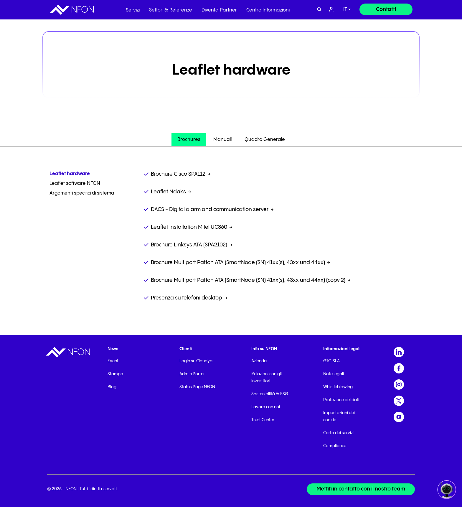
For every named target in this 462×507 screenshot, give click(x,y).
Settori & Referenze (170, 10)
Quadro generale (265, 139)
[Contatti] (385, 9)
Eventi (113, 361)
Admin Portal (191, 374)
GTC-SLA (331, 361)
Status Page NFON (197, 387)
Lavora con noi (265, 407)
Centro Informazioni (268, 10)
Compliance (334, 446)
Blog (112, 387)
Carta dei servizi (338, 433)
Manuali (222, 139)
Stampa (115, 374)
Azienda (259, 361)
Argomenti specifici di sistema (82, 193)
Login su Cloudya (195, 361)
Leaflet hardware (70, 173)
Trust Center (262, 420)
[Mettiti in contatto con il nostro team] (360, 489)
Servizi (133, 10)
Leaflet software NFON (75, 183)
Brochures (188, 139)
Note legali (333, 374)
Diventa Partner (219, 10)
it (345, 9)
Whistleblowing (338, 387)
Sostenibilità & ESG (269, 394)
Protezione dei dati (341, 400)
